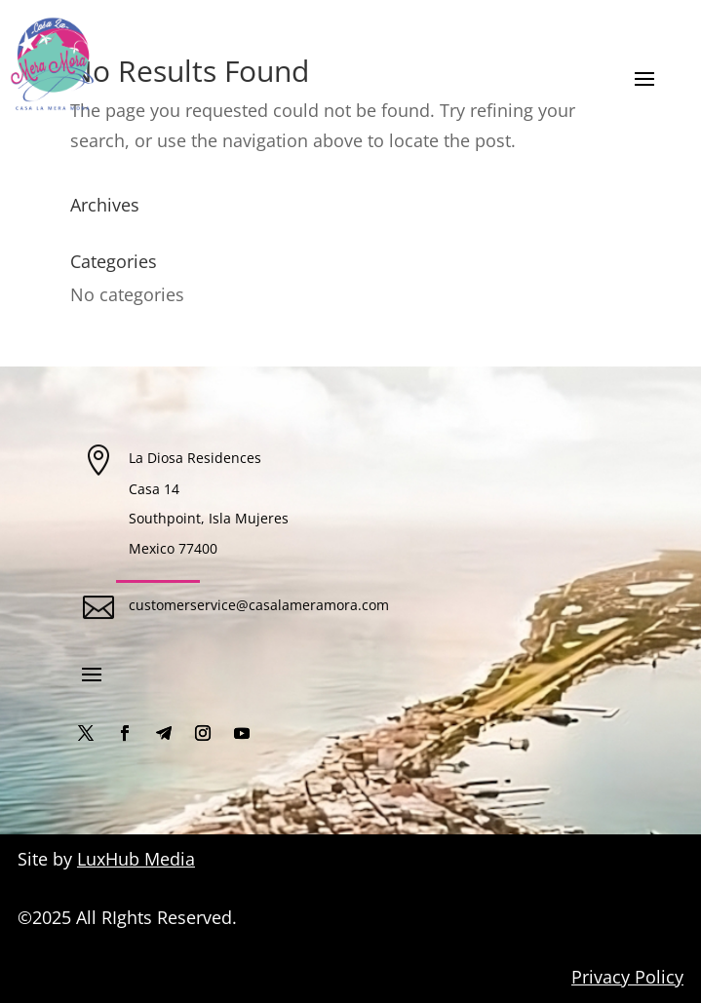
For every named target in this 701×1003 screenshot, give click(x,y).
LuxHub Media (136, 858)
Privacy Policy (627, 976)
